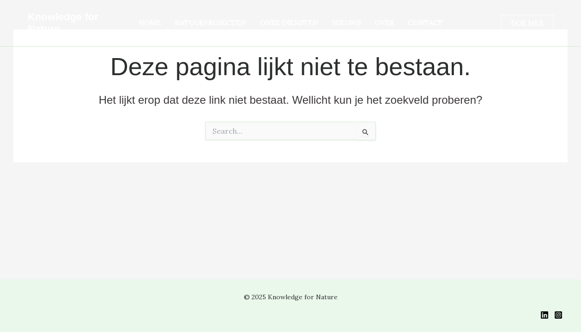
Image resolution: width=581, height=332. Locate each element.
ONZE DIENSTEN (289, 22)
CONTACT (425, 22)
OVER (384, 22)
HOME (150, 22)
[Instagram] (558, 315)
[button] (527, 23)
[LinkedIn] (544, 315)
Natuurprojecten (210, 22)
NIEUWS (346, 22)
